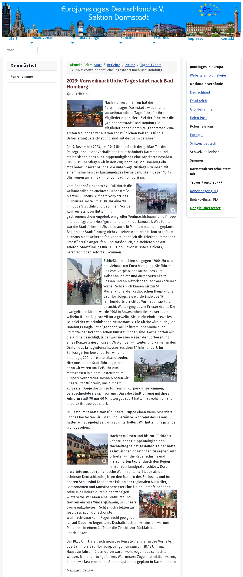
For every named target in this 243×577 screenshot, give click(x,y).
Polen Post (198, 118)
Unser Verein (42, 38)
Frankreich (198, 101)
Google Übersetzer (205, 208)
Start (13, 39)
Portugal (196, 135)
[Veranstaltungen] (71, 42)
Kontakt (227, 39)
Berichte (127, 38)
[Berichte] (119, 42)
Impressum (197, 39)
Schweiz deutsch (203, 143)
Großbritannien (202, 109)
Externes (161, 38)
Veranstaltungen (86, 38)
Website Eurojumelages (208, 75)
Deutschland (200, 92)
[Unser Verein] (30, 42)
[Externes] (153, 42)
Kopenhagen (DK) (204, 191)
